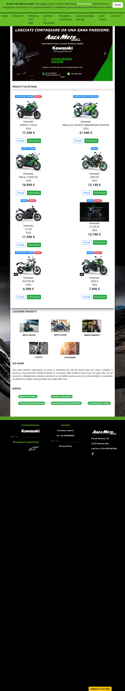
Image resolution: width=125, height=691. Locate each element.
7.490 (93, 289)
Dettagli (20, 141)
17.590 (27, 133)
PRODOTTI (18, 16)
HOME (4, 16)
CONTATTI (116, 16)
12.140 (93, 185)
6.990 (27, 289)
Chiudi (117, 4)
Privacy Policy (84, 3)
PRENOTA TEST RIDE (33, 19)
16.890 (27, 185)
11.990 (27, 237)
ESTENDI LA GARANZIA (49, 19)
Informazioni (34, 141)
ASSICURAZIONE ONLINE (85, 18)
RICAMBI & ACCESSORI (65, 18)
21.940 (84, 133)
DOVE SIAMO (102, 18)
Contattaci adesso (65, 430)
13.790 (93, 234)
